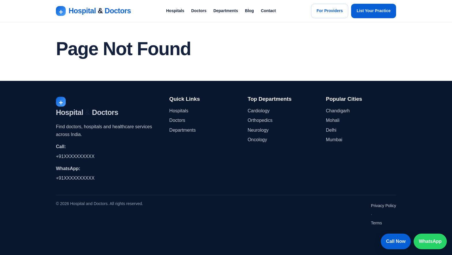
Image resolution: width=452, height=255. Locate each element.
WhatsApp (430, 241)
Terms (376, 223)
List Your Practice (374, 10)
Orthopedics (260, 120)
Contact (268, 10)
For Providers (330, 10)
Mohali (332, 120)
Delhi (331, 130)
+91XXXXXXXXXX (75, 156)
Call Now (396, 241)
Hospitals (175, 10)
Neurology (258, 130)
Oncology (257, 139)
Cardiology (259, 110)
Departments (225, 10)
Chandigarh (338, 110)
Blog (249, 10)
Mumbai (334, 139)
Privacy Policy (383, 205)
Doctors (198, 10)
